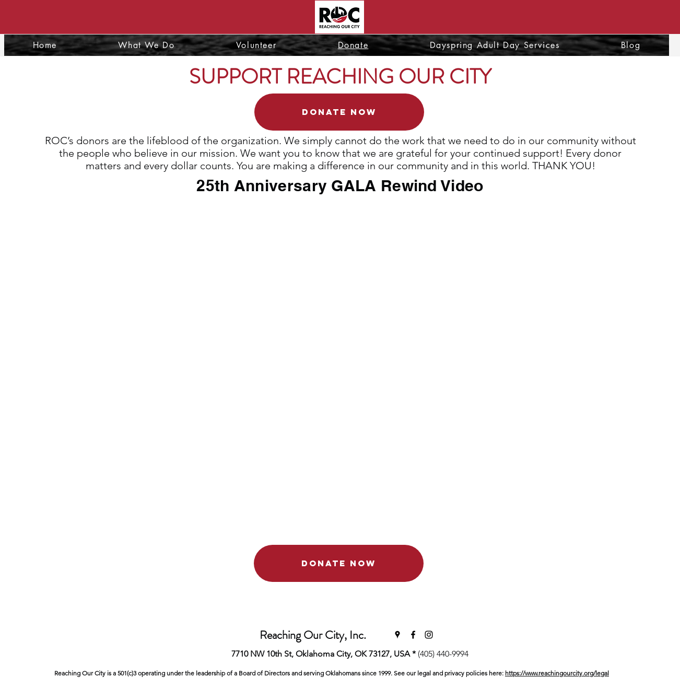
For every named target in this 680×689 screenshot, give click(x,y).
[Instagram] (429, 634)
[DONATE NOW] (339, 112)
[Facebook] (413, 634)
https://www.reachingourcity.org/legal (557, 673)
